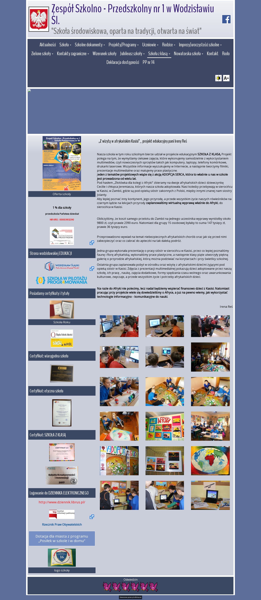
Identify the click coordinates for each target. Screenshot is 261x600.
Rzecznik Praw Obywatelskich (62, 525)
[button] (65, 45)
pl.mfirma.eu (136, 597)
